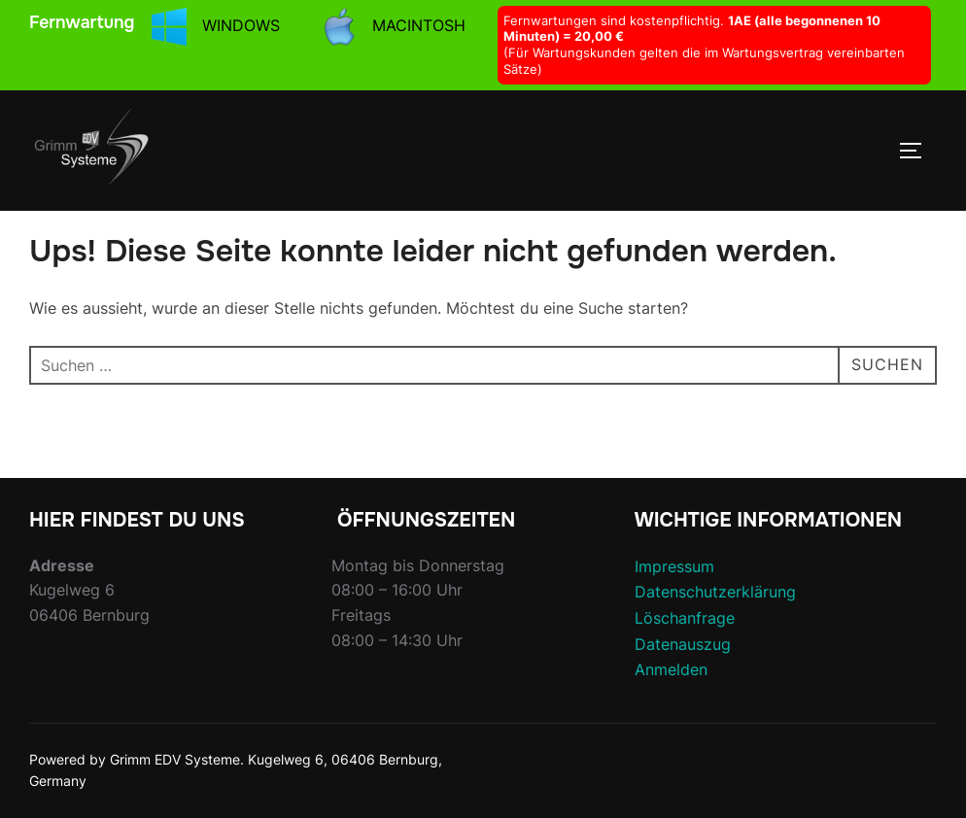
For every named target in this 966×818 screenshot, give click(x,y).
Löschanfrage (685, 618)
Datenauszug (683, 644)
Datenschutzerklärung (715, 591)
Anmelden (671, 669)
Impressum (674, 566)
